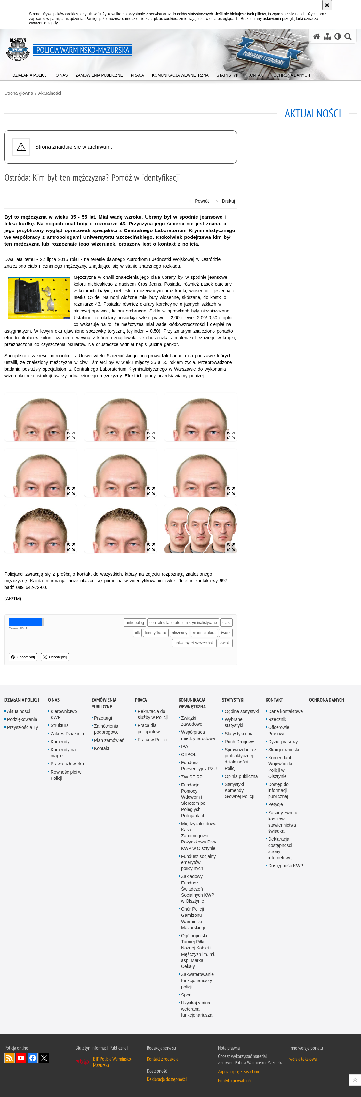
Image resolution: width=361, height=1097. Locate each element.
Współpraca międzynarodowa (198, 735)
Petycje (275, 804)
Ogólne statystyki (242, 711)
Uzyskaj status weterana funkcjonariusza (196, 1009)
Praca (141, 700)
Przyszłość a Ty (22, 727)
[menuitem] (30, 74)
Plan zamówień (109, 740)
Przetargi (103, 718)
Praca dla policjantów (149, 728)
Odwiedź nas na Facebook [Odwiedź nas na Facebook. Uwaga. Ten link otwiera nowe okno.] (33, 1058)
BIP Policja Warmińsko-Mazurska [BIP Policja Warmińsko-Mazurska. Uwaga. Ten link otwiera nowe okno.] (112, 1061)
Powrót (199, 201)
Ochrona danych (326, 700)
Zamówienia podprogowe (106, 729)
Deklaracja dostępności (167, 1079)
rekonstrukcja (204, 633)
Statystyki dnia (239, 733)
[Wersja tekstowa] (337, 36)
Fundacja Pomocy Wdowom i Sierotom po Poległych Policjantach (193, 800)
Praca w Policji (152, 739)
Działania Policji (21, 700)
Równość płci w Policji (66, 775)
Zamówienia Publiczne (104, 703)
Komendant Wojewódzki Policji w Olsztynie (280, 767)
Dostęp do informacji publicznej (278, 790)
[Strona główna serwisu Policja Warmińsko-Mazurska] (316, 36)
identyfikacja (155, 633)
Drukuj (225, 201)
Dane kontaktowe (285, 711)
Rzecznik (277, 719)
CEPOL (188, 754)
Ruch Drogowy (239, 741)
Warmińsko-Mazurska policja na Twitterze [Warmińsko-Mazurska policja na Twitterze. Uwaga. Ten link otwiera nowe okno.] (44, 1058)
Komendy (60, 741)
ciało (226, 622)
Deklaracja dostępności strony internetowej (280, 848)
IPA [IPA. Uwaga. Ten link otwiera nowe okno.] (184, 746)
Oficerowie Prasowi (278, 730)
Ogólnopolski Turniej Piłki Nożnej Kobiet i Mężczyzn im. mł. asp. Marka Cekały (198, 951)
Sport (186, 994)
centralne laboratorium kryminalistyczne (183, 622)
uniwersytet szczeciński (194, 643)
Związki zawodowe (191, 721)
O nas (54, 700)
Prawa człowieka (67, 763)
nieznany (179, 633)
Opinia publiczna (241, 776)
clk (137, 633)
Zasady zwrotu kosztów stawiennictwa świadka (282, 822)
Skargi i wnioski (283, 749)
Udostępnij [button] (23, 657)
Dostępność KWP (285, 865)
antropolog (135, 622)
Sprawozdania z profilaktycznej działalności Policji (241, 759)
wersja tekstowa (303, 1058)
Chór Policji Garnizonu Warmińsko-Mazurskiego (193, 918)
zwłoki (225, 643)
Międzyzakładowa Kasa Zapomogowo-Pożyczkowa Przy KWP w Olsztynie (199, 836)
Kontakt (101, 748)
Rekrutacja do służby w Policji (153, 714)
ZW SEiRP (192, 776)
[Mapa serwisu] (327, 36)
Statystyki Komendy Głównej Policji (239, 790)
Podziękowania (22, 719)
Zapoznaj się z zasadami (238, 1071)
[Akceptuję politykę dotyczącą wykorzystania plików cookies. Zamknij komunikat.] (327, 5)
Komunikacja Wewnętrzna (192, 703)
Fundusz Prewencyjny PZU (199, 765)
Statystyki (233, 700)
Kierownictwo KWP (64, 714)
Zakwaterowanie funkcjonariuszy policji (197, 980)
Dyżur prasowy (283, 741)
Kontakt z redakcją (162, 1058)
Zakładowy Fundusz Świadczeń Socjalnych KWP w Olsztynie (197, 889)
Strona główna (18, 93)
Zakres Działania (67, 733)
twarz (225, 633)
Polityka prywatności (235, 1080)
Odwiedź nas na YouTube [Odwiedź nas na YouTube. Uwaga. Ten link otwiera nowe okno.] (21, 1058)
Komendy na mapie (63, 752)
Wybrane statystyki (234, 722)
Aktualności (49, 93)
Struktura (60, 725)
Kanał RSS (9, 1058)
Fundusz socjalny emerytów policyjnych (198, 862)
